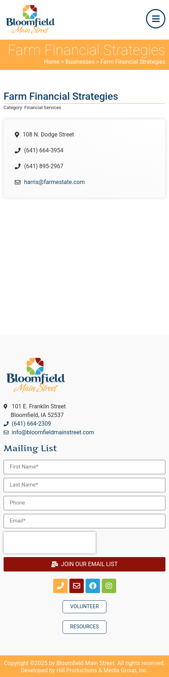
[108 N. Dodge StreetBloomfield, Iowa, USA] (84, 259)
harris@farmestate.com (54, 182)
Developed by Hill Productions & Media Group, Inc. (84, 670)
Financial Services (42, 107)
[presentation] (50, 542)
